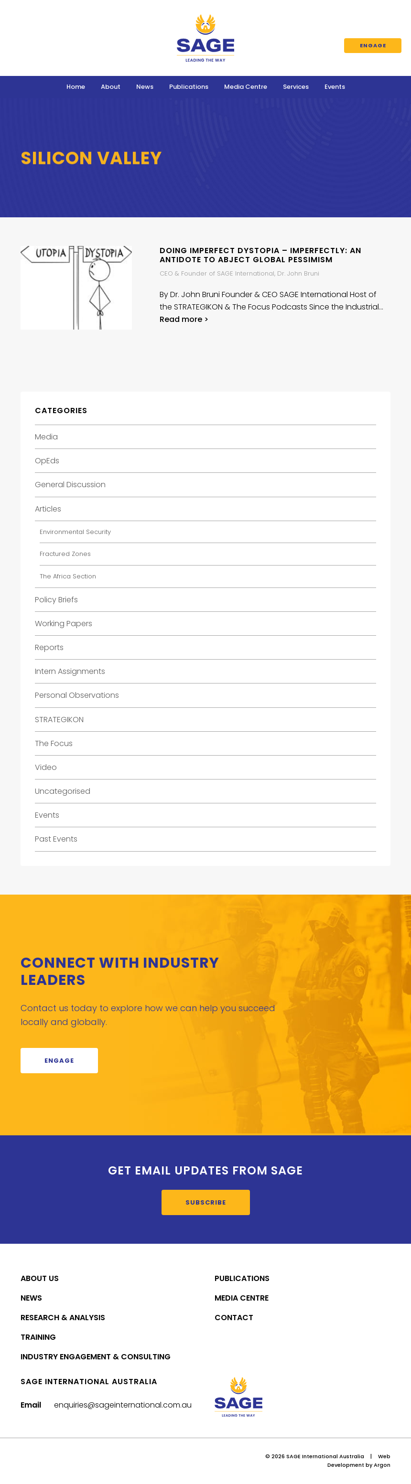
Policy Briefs (56, 599)
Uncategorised (62, 791)
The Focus (54, 743)
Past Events (56, 838)
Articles (48, 508)
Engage (373, 45)
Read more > (184, 319)
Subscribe (205, 1202)
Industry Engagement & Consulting (96, 1356)
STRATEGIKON (59, 719)
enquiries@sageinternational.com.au (123, 1404)
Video (46, 767)
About (110, 86)
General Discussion (70, 484)
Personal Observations (77, 695)
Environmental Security (75, 531)
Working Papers (63, 623)
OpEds (47, 460)
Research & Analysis (63, 1317)
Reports (49, 647)
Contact (234, 1317)
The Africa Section (68, 576)
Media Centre (245, 86)
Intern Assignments (70, 671)
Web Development (358, 1460)
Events (334, 86)
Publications (188, 86)
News (144, 86)
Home (75, 86)
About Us (40, 1278)
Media (46, 436)
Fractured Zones (65, 553)
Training (38, 1337)
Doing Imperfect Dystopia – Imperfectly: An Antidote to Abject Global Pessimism (260, 255)
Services (296, 86)
